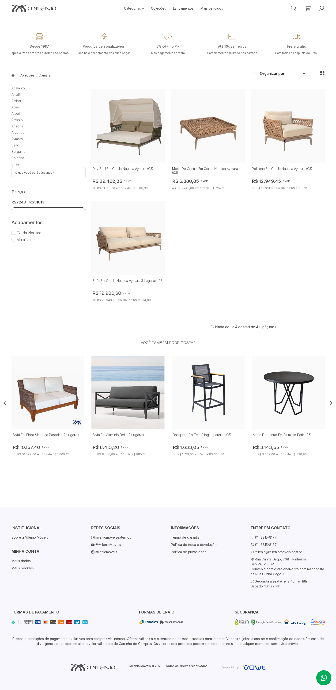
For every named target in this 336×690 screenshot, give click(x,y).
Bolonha (17, 158)
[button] (5, 402)
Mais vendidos (211, 8)
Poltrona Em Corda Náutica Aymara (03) (282, 169)
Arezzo (17, 120)
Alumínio (21, 239)
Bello (15, 145)
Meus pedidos (22, 568)
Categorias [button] (134, 8)
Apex (15, 107)
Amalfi (16, 94)
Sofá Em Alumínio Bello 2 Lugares (118, 435)
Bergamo (18, 151)
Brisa (15, 164)
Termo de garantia (185, 537)
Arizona (17, 126)
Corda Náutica (26, 232)
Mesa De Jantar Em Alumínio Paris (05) (282, 435)
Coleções (158, 8)
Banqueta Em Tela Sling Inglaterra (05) (202, 435)
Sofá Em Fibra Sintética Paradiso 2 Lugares (46, 435)
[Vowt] (243, 667)
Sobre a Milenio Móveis (29, 537)
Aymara (45, 75)
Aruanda (17, 132)
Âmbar (16, 101)
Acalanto (18, 88)
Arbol (15, 113)
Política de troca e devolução (194, 545)
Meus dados (21, 561)
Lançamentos (183, 8)
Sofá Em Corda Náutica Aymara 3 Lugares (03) (128, 281)
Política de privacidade (189, 552)
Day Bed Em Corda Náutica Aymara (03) (122, 169)
